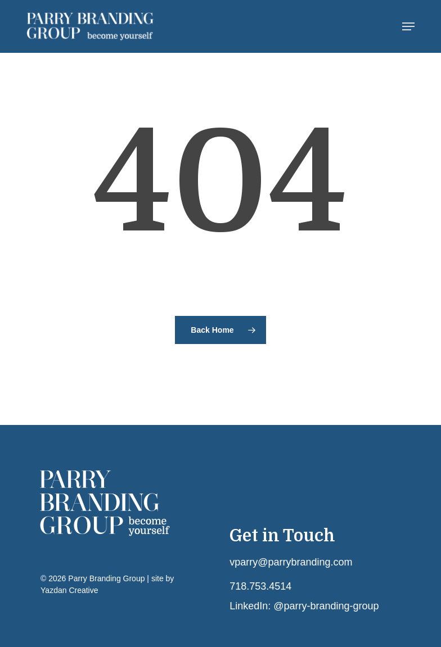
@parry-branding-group (326, 606)
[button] (408, 26)
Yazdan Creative (69, 590)
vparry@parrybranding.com (291, 562)
